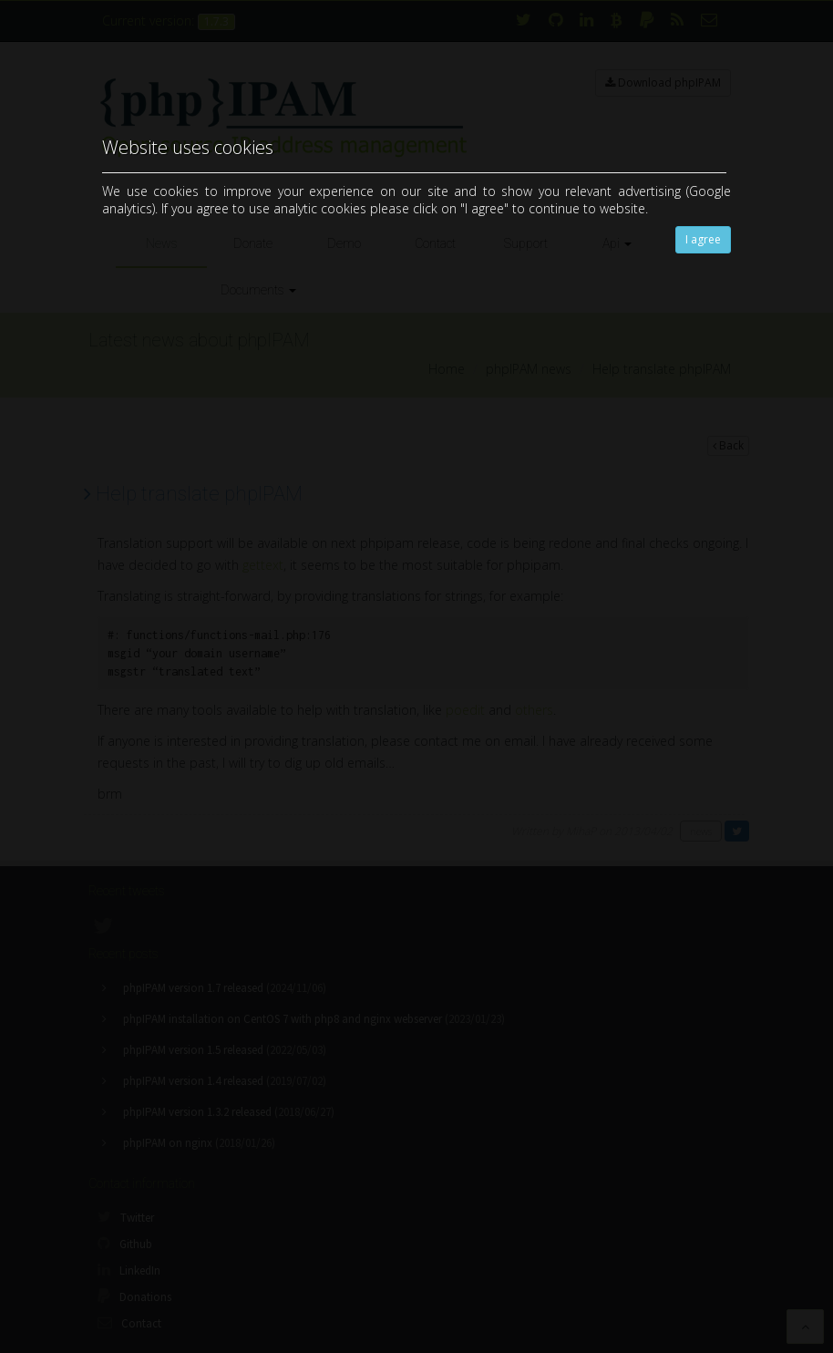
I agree (703, 239)
